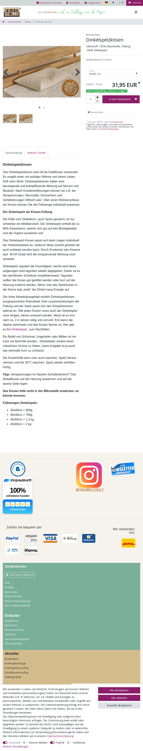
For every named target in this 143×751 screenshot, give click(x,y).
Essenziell (14, 742)
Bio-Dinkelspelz (17, 329)
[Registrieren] (92, 3)
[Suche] (113, 3)
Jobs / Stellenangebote (17, 605)
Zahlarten (10, 634)
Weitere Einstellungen (16, 746)
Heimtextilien (14, 21)
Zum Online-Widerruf (20, 574)
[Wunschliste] (121, 3)
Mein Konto (11, 625)
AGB (7, 582)
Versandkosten (116, 121)
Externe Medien (38, 742)
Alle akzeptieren (119, 690)
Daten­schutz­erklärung (17, 601)
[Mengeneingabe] (90, 99)
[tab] (14, 152)
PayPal (60, 742)
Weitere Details (36, 152)
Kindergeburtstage (15, 663)
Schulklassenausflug (16, 672)
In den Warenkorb (123, 99)
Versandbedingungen (108, 128)
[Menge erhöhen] (97, 97)
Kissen (28, 21)
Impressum (11, 592)
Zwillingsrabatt (13, 677)
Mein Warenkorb (14, 630)
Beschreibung (14, 152)
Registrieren (11, 620)
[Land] (106, 3)
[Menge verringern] (97, 101)
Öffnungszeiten (13, 643)
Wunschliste (95, 112)
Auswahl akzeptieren (119, 705)
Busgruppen (12, 658)
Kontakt (9, 587)
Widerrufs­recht (13, 596)
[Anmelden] (73, 3)
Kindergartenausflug (16, 667)
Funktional (79, 742)
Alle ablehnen (119, 698)
